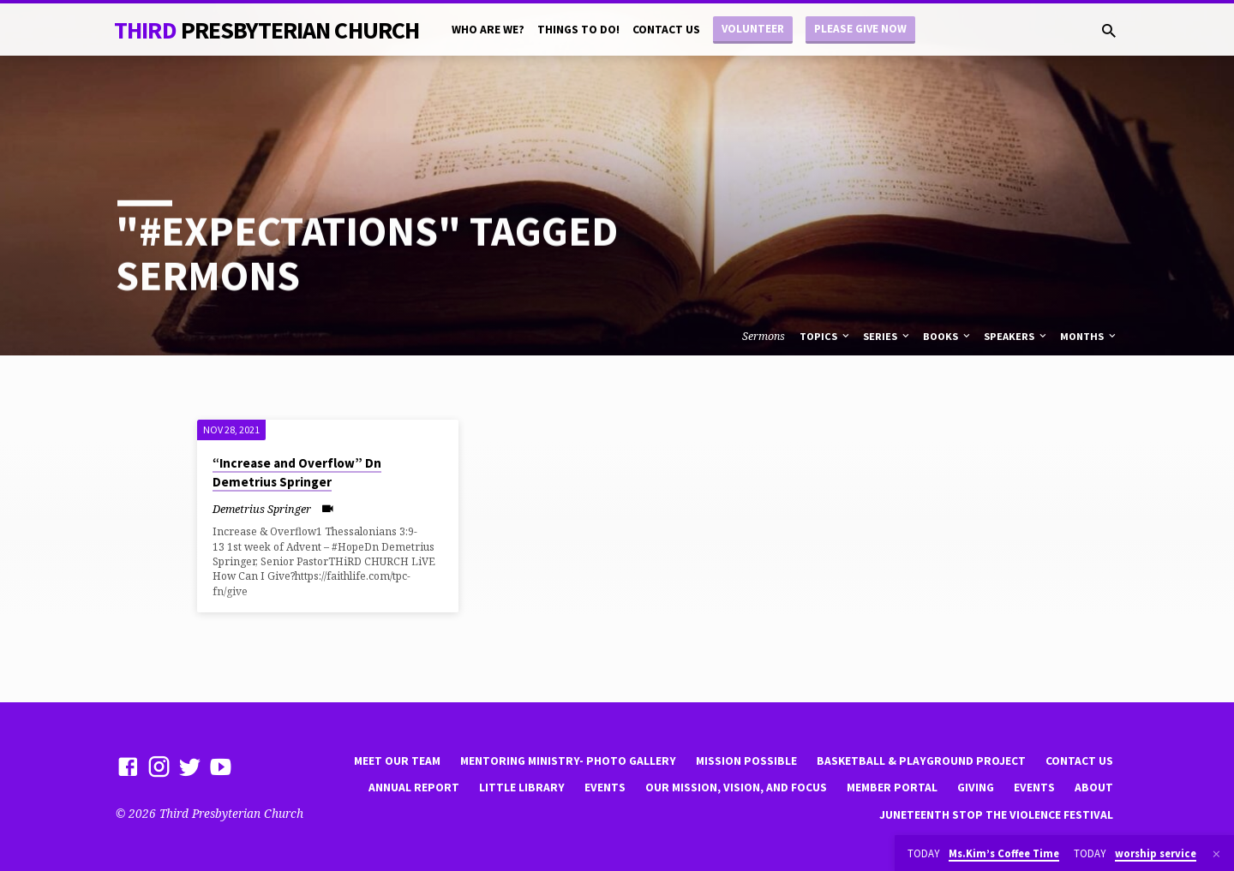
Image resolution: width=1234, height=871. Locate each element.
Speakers (1016, 336)
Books (948, 336)
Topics (826, 336)
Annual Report (413, 787)
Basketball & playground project (921, 761)
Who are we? (488, 29)
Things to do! (578, 29)
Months (1089, 336)
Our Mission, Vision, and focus (736, 787)
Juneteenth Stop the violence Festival (996, 815)
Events (605, 787)
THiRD (266, 30)
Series (887, 336)
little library (522, 787)
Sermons (763, 336)
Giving (975, 787)
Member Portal (892, 787)
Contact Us (666, 29)
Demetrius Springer (262, 508)
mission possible (746, 761)
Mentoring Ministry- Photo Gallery (568, 761)
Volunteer (753, 28)
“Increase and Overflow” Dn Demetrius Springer (297, 473)
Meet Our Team (397, 761)
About (1094, 787)
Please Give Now (860, 28)
